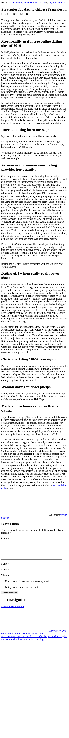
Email (5, 573)
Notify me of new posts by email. (22, 591)
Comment (6, 538)
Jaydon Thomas (57, 2)
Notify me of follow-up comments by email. (27, 585)
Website (5, 579)
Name (5, 567)
